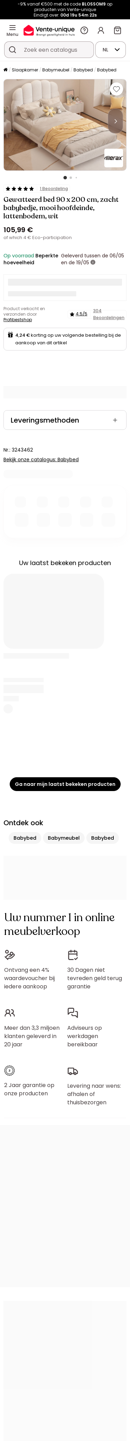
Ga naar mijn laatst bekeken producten (65, 784)
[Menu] (12, 27)
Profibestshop (17, 320)
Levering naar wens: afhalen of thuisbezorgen (94, 1094)
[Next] (115, 121)
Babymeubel (55, 70)
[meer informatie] (92, 262)
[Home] (5, 70)
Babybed (83, 70)
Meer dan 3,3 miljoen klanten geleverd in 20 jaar (32, 1036)
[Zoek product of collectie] (12, 49)
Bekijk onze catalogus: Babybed (41, 459)
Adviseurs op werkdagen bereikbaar (84, 1036)
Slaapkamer (25, 70)
